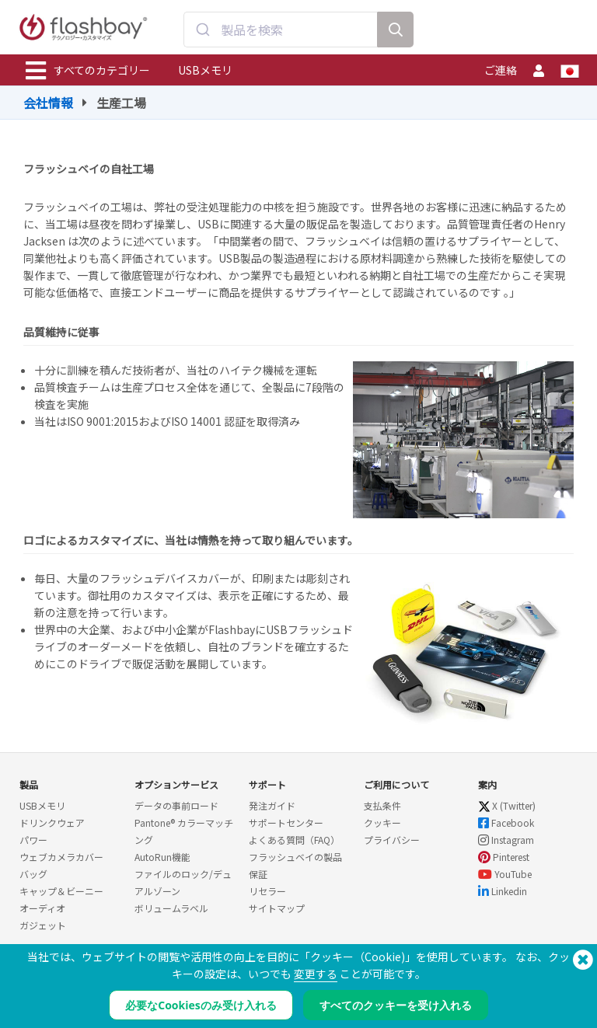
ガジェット (42, 925)
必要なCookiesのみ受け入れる (200, 1005)
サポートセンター (286, 822)
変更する (315, 973)
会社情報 (48, 102)
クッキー (382, 822)
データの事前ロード (176, 805)
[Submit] (202, 29)
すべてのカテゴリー (88, 70)
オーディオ (42, 908)
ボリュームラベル (171, 908)
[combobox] (280, 29)
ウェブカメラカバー (61, 856)
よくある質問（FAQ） (294, 839)
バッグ (33, 873)
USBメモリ (205, 70)
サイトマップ (277, 908)
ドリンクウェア (52, 822)
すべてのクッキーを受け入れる (395, 1005)
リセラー (267, 890)
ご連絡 (500, 70)
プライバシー (392, 839)
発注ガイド (272, 805)
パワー (33, 839)
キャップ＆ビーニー (61, 890)
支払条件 (382, 805)
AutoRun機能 (162, 856)
